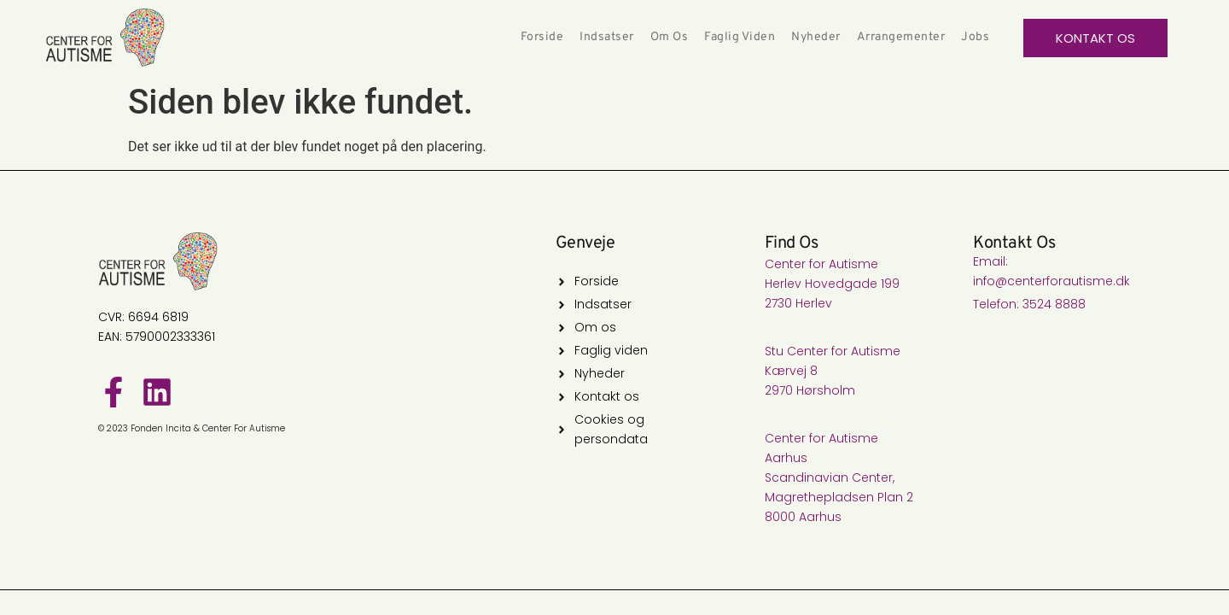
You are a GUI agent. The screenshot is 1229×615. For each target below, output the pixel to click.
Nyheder (816, 37)
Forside (542, 37)
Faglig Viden (739, 37)
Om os (669, 37)
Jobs (975, 37)
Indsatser (607, 37)
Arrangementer (901, 37)
